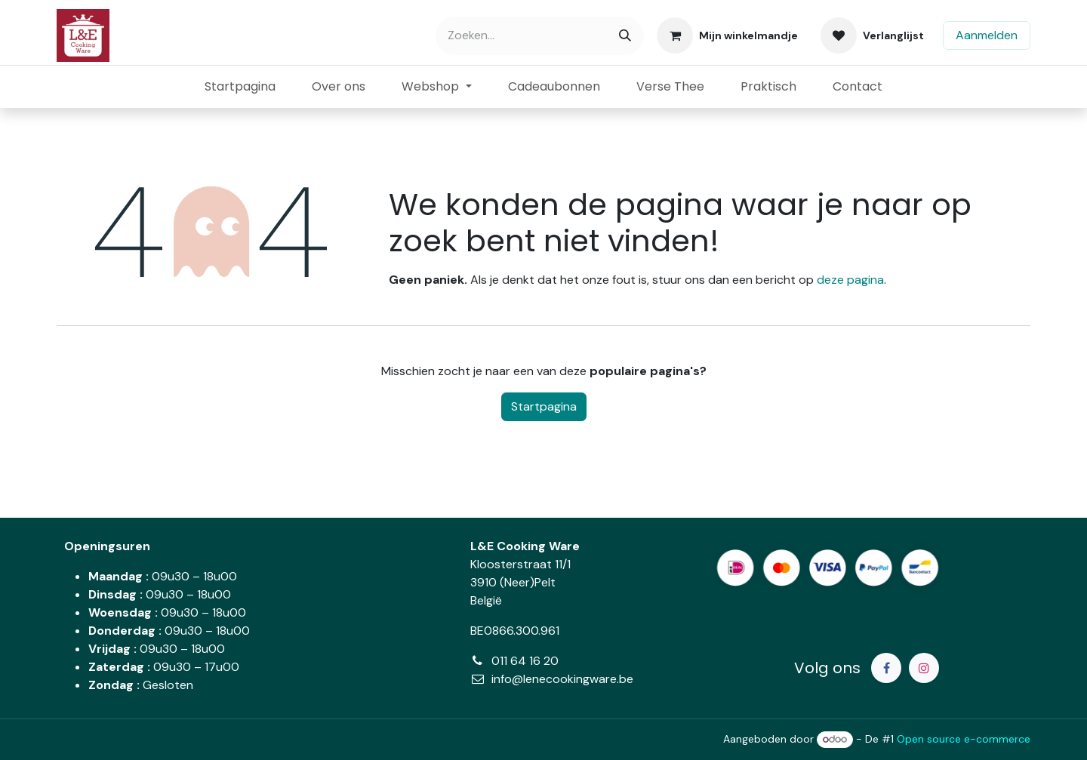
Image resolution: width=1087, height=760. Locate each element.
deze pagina (850, 280)
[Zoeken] (625, 36)
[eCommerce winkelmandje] (727, 35)
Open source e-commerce (963, 739)
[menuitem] (240, 87)
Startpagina (544, 406)
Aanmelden (987, 35)
